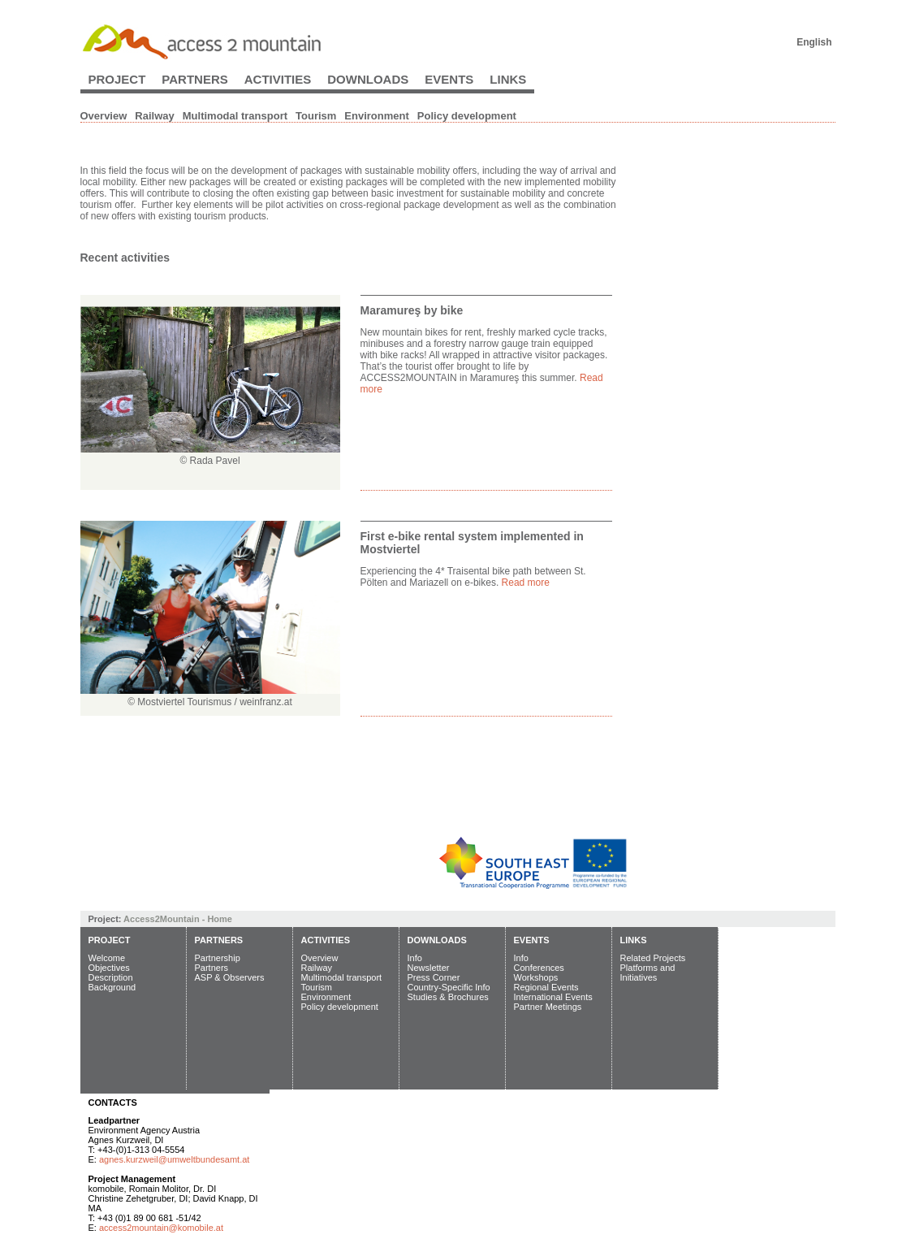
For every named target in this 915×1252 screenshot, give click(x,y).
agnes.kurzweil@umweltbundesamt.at (174, 1159)
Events (449, 79)
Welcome (107, 958)
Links (508, 79)
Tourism (316, 116)
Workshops (536, 977)
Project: (106, 919)
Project (117, 79)
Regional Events (546, 987)
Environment (376, 116)
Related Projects (653, 958)
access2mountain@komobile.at (161, 1228)
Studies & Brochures (448, 997)
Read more (526, 582)
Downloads (367, 79)
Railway (154, 116)
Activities (278, 79)
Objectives (109, 968)
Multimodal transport (235, 116)
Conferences (539, 968)
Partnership (217, 958)
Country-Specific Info (449, 987)
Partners (194, 79)
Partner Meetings (548, 1007)
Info (415, 958)
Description (110, 977)
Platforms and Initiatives (647, 972)
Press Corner (434, 977)
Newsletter (429, 968)
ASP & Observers (230, 977)
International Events (553, 997)
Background (112, 987)
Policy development (466, 116)
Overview (103, 116)
